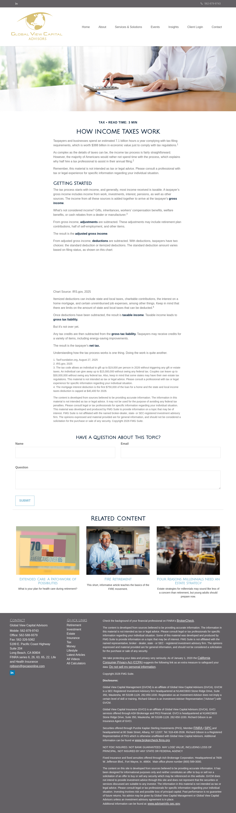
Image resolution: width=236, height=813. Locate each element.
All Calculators (76, 663)
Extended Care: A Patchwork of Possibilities (47, 581)
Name (19, 443)
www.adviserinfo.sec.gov (164, 803)
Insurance (73, 638)
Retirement (74, 625)
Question (21, 467)
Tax (69, 642)
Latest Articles (76, 654)
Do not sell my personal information (132, 666)
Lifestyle (72, 650)
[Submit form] (24, 501)
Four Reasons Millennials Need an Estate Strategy (188, 581)
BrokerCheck (185, 620)
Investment (74, 629)
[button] (99, 26)
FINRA (198, 728)
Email (125, 443)
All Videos (73, 659)
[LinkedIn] (16, 3)
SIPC (208, 728)
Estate (71, 633)
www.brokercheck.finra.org (152, 740)
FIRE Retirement (118, 579)
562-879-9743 (211, 3)
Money (71, 646)
